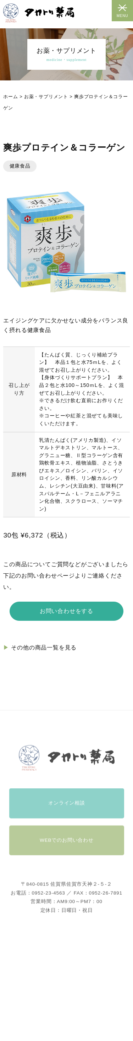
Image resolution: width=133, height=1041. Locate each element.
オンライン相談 (66, 811)
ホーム (10, 96)
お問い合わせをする (66, 611)
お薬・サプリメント (46, 96)
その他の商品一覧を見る (44, 648)
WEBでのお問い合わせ (67, 848)
